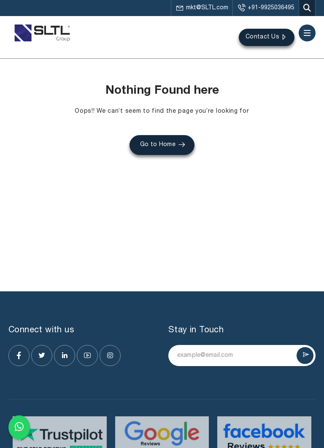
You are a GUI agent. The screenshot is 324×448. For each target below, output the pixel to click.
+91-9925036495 (265, 8)
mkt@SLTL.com (202, 8)
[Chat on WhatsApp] (19, 426)
